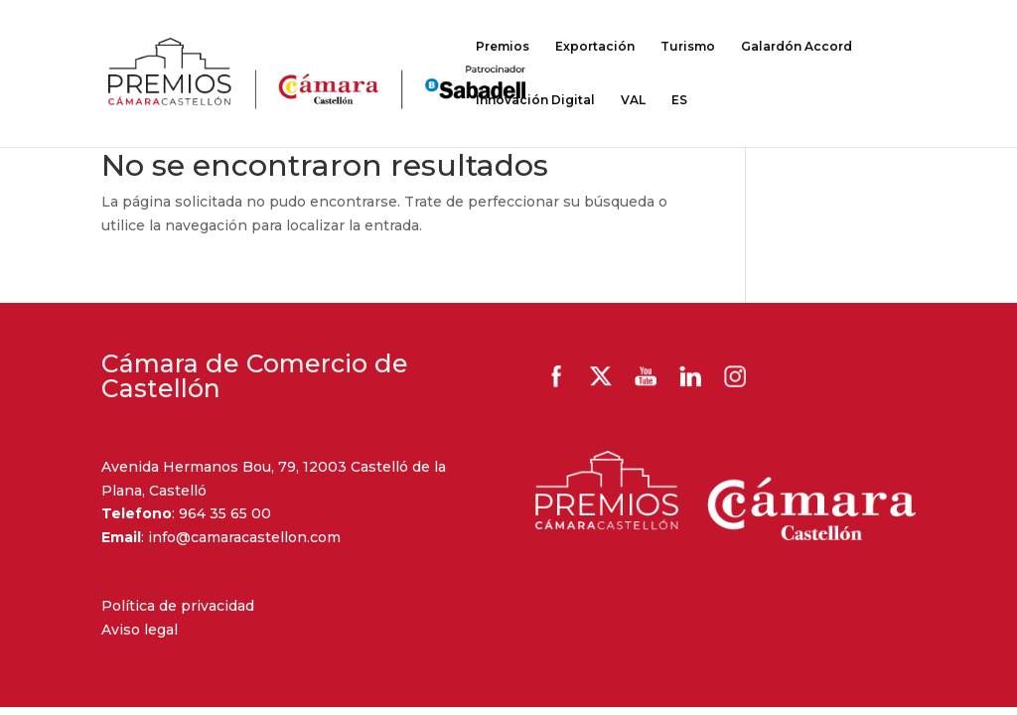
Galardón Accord (796, 47)
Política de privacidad (177, 606)
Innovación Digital (535, 100)
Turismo (687, 47)
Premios (502, 47)
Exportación (595, 47)
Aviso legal (139, 630)
